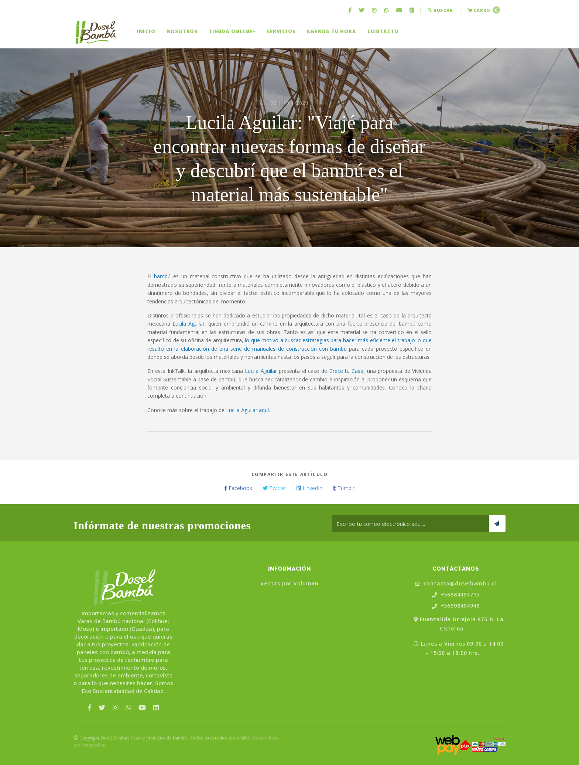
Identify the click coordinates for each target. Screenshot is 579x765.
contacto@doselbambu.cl (455, 583)
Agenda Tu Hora (331, 31)
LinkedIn (309, 488)
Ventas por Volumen (289, 583)
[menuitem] (351, 10)
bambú (162, 276)
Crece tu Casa (346, 370)
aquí (264, 410)
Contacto (383, 31)
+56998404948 (456, 606)
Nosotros (182, 31)
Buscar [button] (440, 10)
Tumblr (343, 488)
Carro (483, 10)
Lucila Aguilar (188, 323)
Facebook (238, 488)
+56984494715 (456, 595)
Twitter (274, 488)
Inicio (146, 31)
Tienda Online (232, 31)
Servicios (281, 31)
